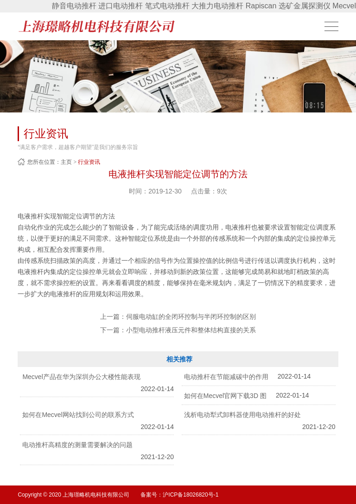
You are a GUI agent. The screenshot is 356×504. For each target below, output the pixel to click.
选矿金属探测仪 (305, 6)
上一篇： (178, 316)
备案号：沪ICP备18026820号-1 (179, 495)
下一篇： (178, 330)
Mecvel (344, 6)
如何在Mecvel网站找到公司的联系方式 (78, 414)
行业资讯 (89, 162)
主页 (66, 162)
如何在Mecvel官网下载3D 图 (225, 395)
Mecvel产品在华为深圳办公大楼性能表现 (81, 376)
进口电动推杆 (120, 6)
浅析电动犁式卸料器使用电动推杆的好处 (242, 414)
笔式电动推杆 (167, 6)
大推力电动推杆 (217, 6)
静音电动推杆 (74, 6)
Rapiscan (261, 6)
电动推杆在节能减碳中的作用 (226, 376)
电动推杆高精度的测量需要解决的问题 (77, 444)
